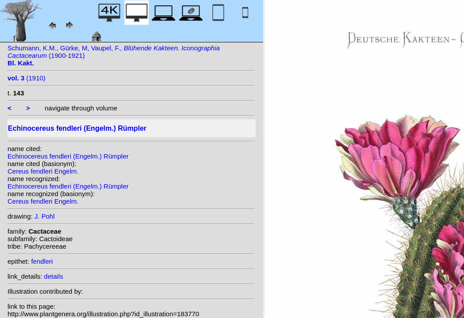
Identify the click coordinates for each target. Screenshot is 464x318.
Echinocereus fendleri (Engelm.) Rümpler (68, 156)
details (53, 276)
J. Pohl (44, 216)
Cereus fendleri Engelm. (43, 171)
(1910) (26, 78)
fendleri (42, 261)
